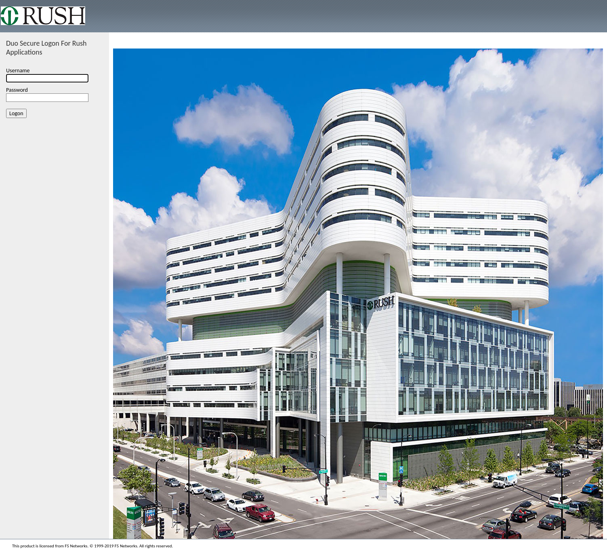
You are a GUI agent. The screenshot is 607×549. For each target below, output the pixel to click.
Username (18, 70)
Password (17, 90)
